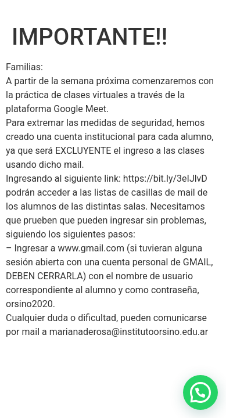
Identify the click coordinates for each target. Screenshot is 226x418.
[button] (200, 392)
